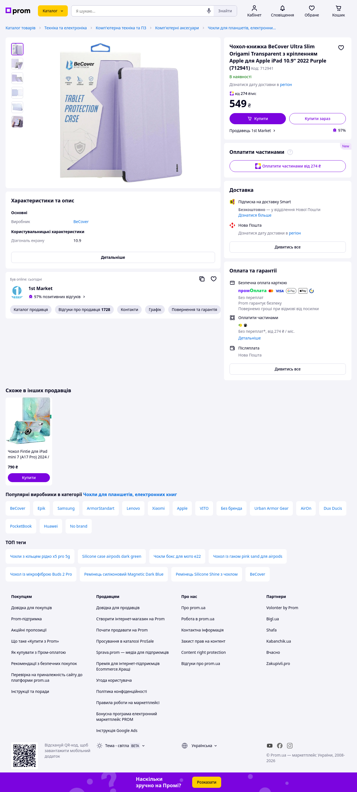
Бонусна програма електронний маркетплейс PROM (126, 716)
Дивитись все (288, 247)
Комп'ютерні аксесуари (177, 27)
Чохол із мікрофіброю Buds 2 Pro (41, 574)
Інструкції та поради (30, 691)
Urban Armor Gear (271, 508)
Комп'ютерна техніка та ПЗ (121, 27)
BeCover (17, 508)
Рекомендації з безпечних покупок (44, 663)
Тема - (117, 745)
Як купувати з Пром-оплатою (38, 652)
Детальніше (249, 338)
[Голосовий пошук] (209, 11)
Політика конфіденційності (121, 691)
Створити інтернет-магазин (122, 618)
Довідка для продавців (117, 607)
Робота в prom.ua (197, 618)
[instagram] (289, 745)
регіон (286, 84)
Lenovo (133, 508)
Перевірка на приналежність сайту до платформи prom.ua (47, 677)
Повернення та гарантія (194, 309)
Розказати (206, 782)
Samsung (65, 508)
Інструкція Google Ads (117, 730)
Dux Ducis (333, 508)
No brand (78, 526)
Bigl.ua (272, 618)
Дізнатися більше (255, 215)
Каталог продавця (31, 309)
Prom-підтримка (26, 618)
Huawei (51, 526)
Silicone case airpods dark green (111, 556)
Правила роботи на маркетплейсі (128, 702)
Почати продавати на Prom (122, 630)
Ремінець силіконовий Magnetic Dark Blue (123, 574)
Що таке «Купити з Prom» (35, 641)
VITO (204, 508)
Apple (182, 508)
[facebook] (279, 745)
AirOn (306, 508)
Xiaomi (158, 508)
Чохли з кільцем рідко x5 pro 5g (40, 556)
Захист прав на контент (203, 641)
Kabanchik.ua (278, 641)
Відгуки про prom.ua (200, 663)
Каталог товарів (20, 27)
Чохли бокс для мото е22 (177, 556)
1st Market (40, 288)
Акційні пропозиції (29, 630)
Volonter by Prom (282, 607)
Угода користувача (114, 680)
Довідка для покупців (31, 607)
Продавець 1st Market (250, 130)
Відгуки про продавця (84, 310)
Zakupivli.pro (278, 663)
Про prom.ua (193, 607)
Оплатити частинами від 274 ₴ (288, 166)
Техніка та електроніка (65, 27)
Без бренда (231, 508)
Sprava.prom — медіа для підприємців (132, 652)
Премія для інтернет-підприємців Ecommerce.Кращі (128, 666)
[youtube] (269, 745)
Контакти (129, 309)
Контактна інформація (202, 630)
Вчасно (273, 652)
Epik (41, 508)
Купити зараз (318, 118)
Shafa (271, 630)
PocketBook (21, 526)
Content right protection (203, 652)
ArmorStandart (101, 508)
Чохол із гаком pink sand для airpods (247, 556)
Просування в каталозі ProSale (125, 641)
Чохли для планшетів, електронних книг (243, 27)
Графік (155, 309)
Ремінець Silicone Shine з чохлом (207, 574)
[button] (258, 118)
